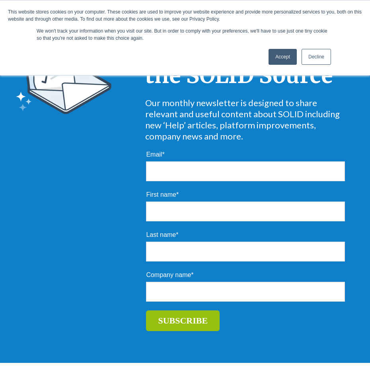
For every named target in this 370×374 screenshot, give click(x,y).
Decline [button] (316, 57)
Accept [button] (282, 57)
